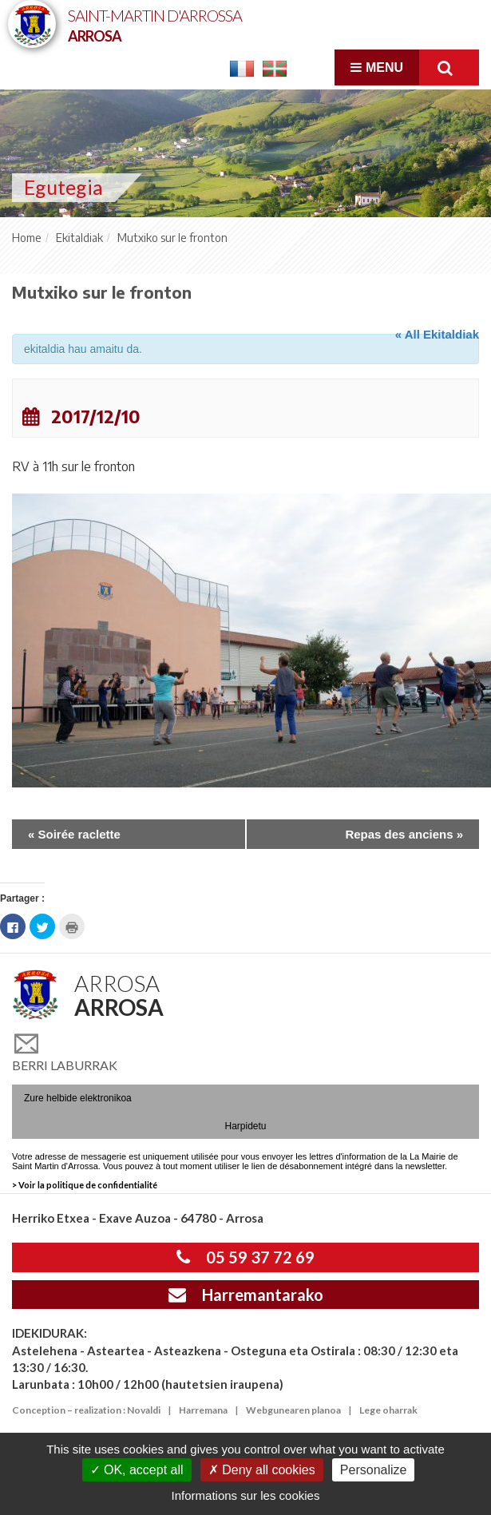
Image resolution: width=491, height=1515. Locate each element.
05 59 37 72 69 (245, 1257)
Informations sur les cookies (246, 1495)
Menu (376, 67)
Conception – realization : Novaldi (86, 1410)
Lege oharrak (388, 1410)
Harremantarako (245, 1294)
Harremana (203, 1410)
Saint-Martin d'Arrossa (155, 24)
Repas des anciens (404, 834)
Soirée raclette (74, 834)
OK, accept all (137, 1470)
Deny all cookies (261, 1470)
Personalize (373, 1470)
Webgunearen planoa (293, 1410)
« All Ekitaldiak (437, 334)
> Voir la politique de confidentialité (84, 1185)
